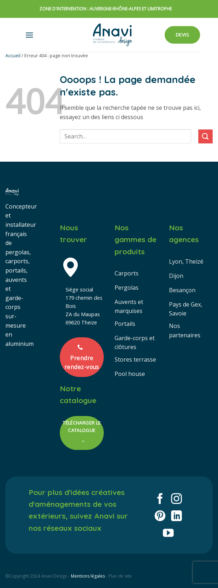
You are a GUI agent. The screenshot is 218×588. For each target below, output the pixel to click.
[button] (29, 35)
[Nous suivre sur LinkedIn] (176, 517)
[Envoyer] (205, 136)
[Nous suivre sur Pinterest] (160, 517)
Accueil (12, 55)
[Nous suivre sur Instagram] (176, 499)
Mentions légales (88, 576)
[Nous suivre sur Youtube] (168, 534)
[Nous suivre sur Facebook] (160, 499)
